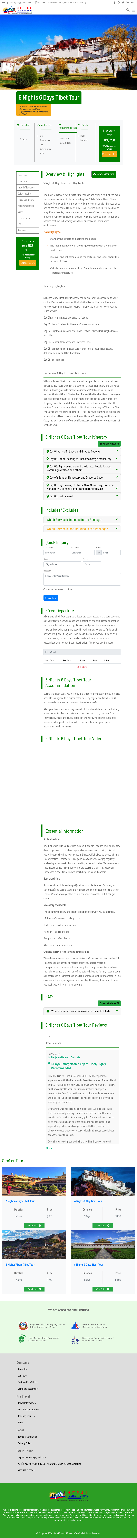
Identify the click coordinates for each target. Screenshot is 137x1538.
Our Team (22, 1375)
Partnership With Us (28, 1382)
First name (48, 547)
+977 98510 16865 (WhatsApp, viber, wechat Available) (60, 2)
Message (47, 570)
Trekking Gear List (27, 1415)
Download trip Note (103, 173)
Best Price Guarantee (28, 1409)
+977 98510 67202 (26, 1470)
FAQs (20, 1422)
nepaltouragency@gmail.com (16, 2)
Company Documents (28, 1388)
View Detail (34, 1225)
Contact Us (109, 154)
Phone (85, 559)
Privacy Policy (24, 1443)
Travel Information (27, 1402)
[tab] (82, 451)
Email (98, 547)
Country (46, 559)
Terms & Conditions (27, 1436)
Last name (74, 547)
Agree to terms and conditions (59, 589)
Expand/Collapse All (109, 443)
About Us (22, 1369)
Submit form (50, 597)
